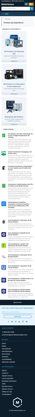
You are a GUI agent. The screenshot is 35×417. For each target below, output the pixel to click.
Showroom (6, 349)
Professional (7, 351)
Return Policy (7, 386)
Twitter (12, 321)
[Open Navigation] (5, 13)
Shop (4, 343)
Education (6, 354)
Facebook (8, 321)
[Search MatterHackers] (32, 9)
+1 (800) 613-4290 (8, 332)
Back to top (17, 302)
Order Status (7, 376)
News (4, 346)
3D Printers (7, 19)
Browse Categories (11, 29)
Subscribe (17, 316)
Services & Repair (8, 362)
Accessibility (7, 394)
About (4, 370)
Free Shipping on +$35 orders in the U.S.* (12, 1)
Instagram (15, 321)
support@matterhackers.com (14, 335)
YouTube (26, 321)
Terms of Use (7, 392)
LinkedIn (19, 321)
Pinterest (23, 321)
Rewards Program (9, 381)
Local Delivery (7, 378)
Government (7, 359)
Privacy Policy (7, 389)
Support (5, 357)
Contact (5, 373)
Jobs (4, 384)
